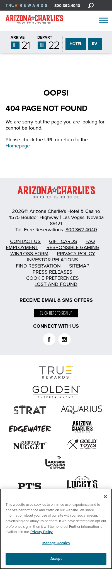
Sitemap (79, 266)
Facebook (49, 339)
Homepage (18, 146)
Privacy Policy (76, 254)
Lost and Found (56, 284)
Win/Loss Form (29, 254)
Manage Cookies (56, 543)
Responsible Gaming (73, 247)
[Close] (105, 497)
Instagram (64, 339)
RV (94, 44)
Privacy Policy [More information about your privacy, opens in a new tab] (41, 532)
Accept (56, 559)
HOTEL (76, 44)
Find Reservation (38, 266)
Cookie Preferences (52, 278)
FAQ (90, 241)
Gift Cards (63, 241)
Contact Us (25, 241)
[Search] (91, 5)
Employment (22, 247)
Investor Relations (52, 260)
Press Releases (52, 272)
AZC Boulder (34, 20)
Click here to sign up (56, 313)
